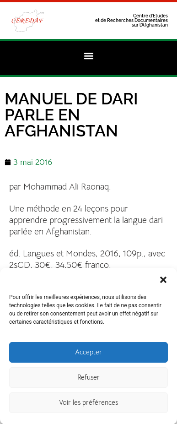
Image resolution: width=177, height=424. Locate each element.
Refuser (88, 381)
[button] (163, 283)
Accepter (88, 356)
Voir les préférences (88, 406)
